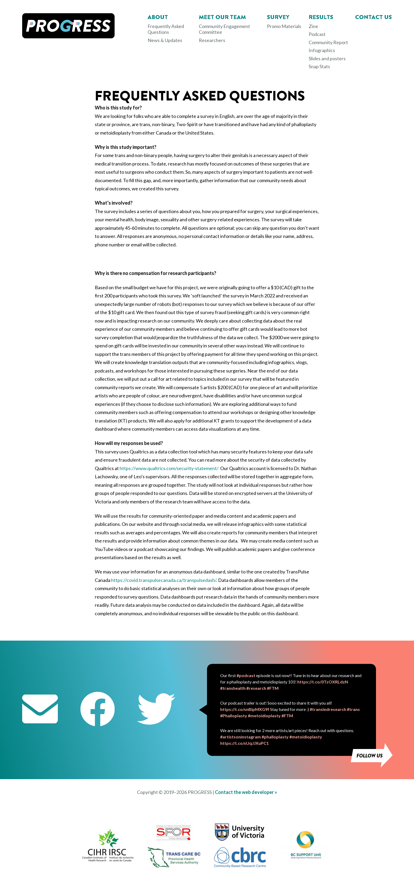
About (158, 17)
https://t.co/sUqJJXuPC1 (244, 743)
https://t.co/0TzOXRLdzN (322, 681)
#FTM (273, 688)
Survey (278, 17)
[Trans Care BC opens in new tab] (174, 866)
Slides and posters (327, 58)
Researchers (212, 40)
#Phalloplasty (233, 715)
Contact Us (373, 17)
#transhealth (233, 688)
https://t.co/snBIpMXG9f (244, 709)
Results (321, 17)
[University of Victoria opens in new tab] (240, 840)
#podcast (246, 675)
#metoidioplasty (264, 715)
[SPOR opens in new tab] (174, 839)
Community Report (328, 42)
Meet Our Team (222, 17)
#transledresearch (328, 709)
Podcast (317, 34)
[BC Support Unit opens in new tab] (306, 858)
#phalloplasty (275, 736)
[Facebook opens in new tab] (97, 709)
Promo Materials (284, 26)
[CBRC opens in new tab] (240, 866)
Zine (313, 26)
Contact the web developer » (246, 792)
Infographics (322, 50)
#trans (353, 709)
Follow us (369, 756)
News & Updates (165, 40)
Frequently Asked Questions (166, 29)
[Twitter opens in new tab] (156, 709)
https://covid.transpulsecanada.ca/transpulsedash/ (163, 580)
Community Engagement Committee (224, 29)
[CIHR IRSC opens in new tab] (108, 860)
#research (256, 688)
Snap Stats (319, 66)
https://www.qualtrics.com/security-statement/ (169, 468)
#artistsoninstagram (240, 736)
